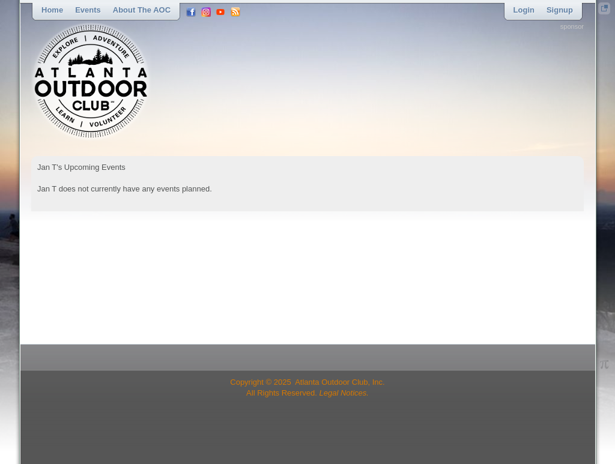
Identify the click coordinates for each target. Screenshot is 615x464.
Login (524, 9)
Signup (560, 9)
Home (52, 9)
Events (88, 9)
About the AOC (142, 9)
